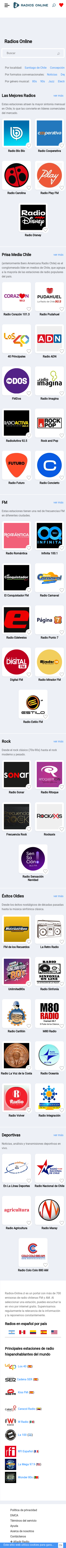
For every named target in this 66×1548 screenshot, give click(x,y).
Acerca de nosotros (22, 1531)
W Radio (20, 1422)
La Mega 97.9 (23, 1464)
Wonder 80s (22, 1477)
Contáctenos (18, 1536)
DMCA (14, 1515)
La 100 (19, 1435)
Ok (60, 1545)
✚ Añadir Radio (19, 1541)
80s (34, 81)
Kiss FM (19, 1392)
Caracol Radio (23, 1409)
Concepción (57, 67)
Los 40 (19, 1366)
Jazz (51, 81)
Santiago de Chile (35, 67)
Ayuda (14, 1526)
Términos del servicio (23, 1520)
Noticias (52, 74)
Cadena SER (22, 1379)
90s (42, 81)
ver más (58, 95)
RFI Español (22, 1451)
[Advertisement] (33, 26)
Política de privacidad (23, 1510)
